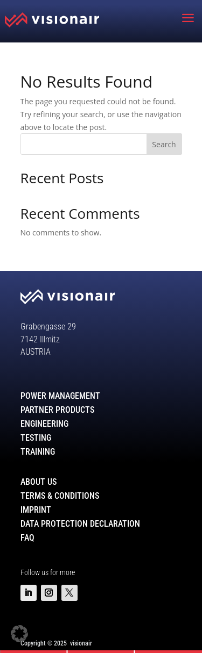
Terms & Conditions (59, 496)
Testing (35, 438)
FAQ (27, 538)
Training (37, 452)
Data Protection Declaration (80, 524)
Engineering (44, 424)
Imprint (35, 510)
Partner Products (57, 410)
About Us (38, 482)
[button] (19, 633)
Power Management (60, 396)
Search (164, 144)
